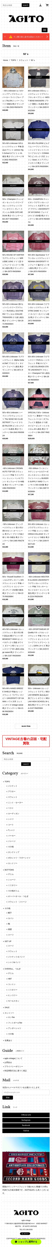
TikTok (26, 1131)
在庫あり (8, 1040)
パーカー (11, 836)
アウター (11, 791)
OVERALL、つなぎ (13, 969)
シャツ (11, 819)
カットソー (12, 863)
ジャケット (12, 786)
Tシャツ (11, 830)
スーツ (11, 935)
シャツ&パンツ (14, 962)
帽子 (10, 913)
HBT (10, 979)
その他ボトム (13, 891)
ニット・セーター (15, 802)
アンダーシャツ (14, 1028)
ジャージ (11, 841)
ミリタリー (12, 885)
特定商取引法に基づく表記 (15, 1071)
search (25, 5)
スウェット (23, 60)
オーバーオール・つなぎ (18, 896)
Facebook (26, 1125)
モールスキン (13, 1001)
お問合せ (8, 1062)
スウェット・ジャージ (17, 902)
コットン (11, 984)
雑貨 (10, 929)
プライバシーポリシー (13, 1066)
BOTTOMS (9, 870)
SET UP (8, 941)
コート (11, 825)
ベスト (11, 808)
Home (5, 60)
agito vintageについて (13, 1058)
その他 (11, 847)
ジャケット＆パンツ (16, 957)
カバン (11, 918)
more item (26, 726)
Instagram (26, 1120)
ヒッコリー (12, 995)
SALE (7, 1007)
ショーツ (11, 880)
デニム (11, 874)
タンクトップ (13, 852)
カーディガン (13, 813)
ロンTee (11, 1017)
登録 (8, 1097)
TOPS (13, 60)
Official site (26, 1115)
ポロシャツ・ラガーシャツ (19, 858)
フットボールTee (15, 1023)
